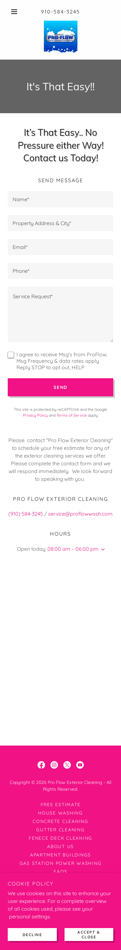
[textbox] (60, 199)
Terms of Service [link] (71, 415)
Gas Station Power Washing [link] (61, 863)
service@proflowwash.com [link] (80, 513)
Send (60, 387)
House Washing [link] (60, 813)
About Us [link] (60, 846)
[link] (60, 37)
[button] (16, 11)
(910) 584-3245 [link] (25, 513)
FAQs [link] (60, 872)
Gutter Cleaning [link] (60, 830)
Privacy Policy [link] (35, 415)
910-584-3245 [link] (60, 11)
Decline (32, 934)
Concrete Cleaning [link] (60, 821)
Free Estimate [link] (61, 804)
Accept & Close (88, 934)
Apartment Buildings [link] (60, 855)
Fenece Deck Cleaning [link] (60, 838)
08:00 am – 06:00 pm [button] (72, 549)
